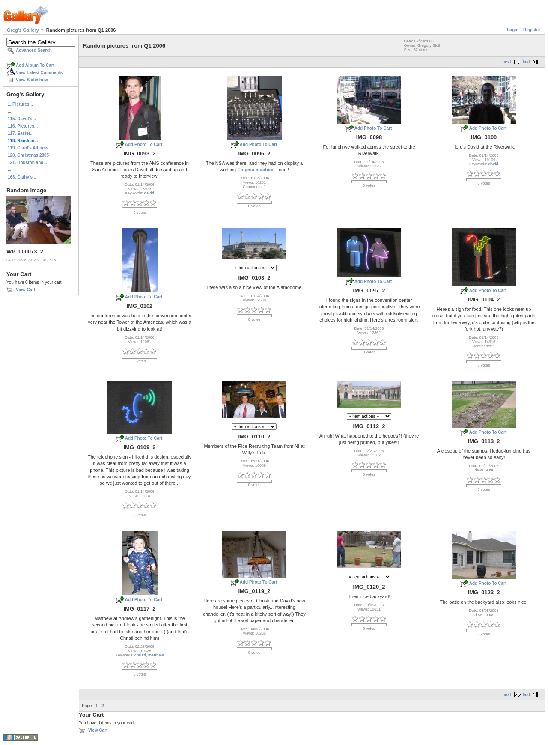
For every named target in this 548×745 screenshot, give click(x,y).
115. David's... (22, 118)
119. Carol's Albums (28, 148)
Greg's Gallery (23, 30)
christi (140, 655)
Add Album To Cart (35, 65)
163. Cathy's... (22, 177)
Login (512, 29)
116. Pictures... (23, 126)
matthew (156, 655)
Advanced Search (34, 50)
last (526, 62)
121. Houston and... (27, 162)
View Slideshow (32, 79)
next (506, 62)
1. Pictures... (20, 104)
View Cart (25, 289)
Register (531, 29)
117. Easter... (21, 133)
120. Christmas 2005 (28, 155)
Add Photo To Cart (144, 144)
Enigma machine (255, 169)
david (149, 193)
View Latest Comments (39, 72)
